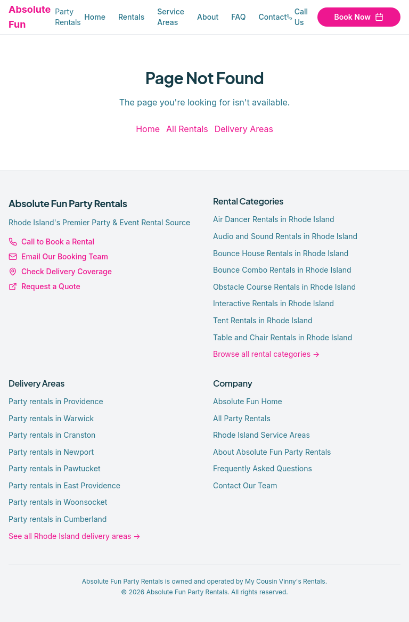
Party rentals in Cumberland (58, 518)
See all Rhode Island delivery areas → (75, 536)
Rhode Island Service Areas (261, 434)
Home (94, 16)
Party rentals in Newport (51, 451)
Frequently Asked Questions (262, 468)
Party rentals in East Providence (64, 485)
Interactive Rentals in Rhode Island (273, 303)
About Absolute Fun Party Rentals (272, 451)
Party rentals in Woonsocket (58, 501)
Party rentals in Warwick (51, 418)
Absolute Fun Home (247, 401)
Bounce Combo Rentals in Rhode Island (282, 269)
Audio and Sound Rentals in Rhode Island (285, 236)
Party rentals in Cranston (52, 434)
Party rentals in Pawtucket (54, 468)
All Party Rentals (242, 418)
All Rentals (187, 129)
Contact (272, 16)
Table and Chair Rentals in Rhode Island (282, 337)
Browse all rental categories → (266, 353)
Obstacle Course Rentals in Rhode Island (284, 286)
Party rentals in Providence (56, 401)
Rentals (131, 16)
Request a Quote (44, 286)
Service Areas (170, 17)
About (207, 16)
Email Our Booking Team (58, 256)
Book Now (358, 16)
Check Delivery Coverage (60, 271)
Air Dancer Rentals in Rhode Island (273, 219)
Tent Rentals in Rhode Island (263, 320)
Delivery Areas (244, 129)
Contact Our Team (245, 485)
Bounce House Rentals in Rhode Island (280, 253)
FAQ (238, 16)
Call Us (297, 17)
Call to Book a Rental (51, 241)
